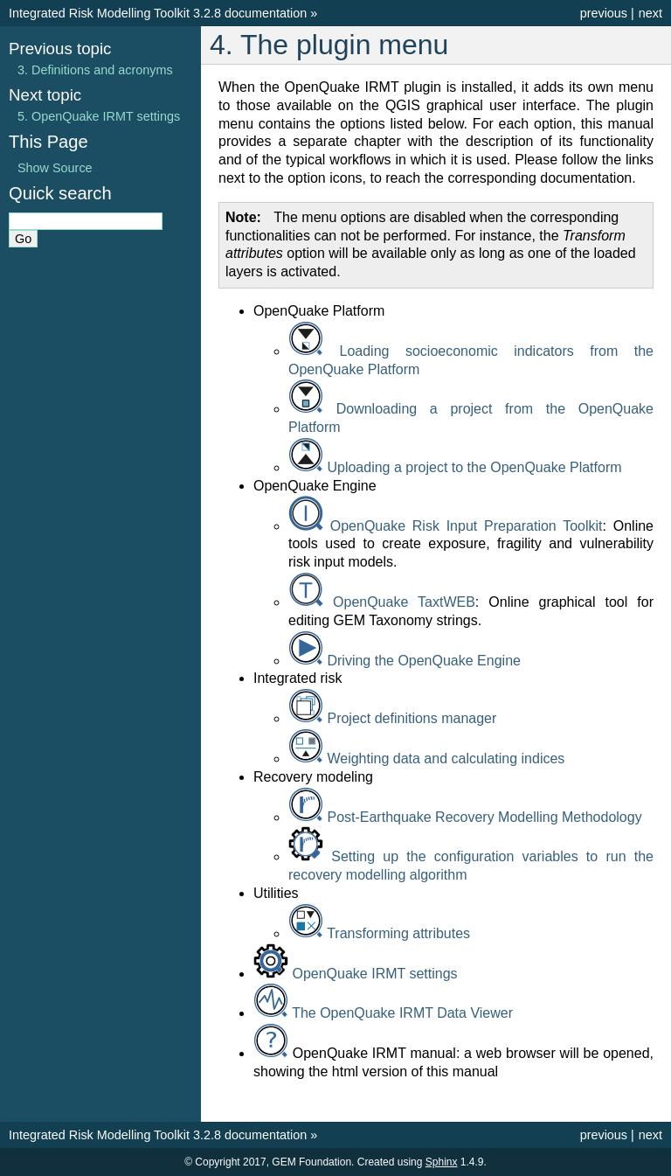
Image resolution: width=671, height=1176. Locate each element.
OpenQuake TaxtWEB (404, 602)
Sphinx (441, 1162)
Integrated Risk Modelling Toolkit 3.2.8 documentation (158, 13)
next (650, 13)
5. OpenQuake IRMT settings (98, 116)
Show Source (55, 168)
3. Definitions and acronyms (95, 70)
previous (603, 13)
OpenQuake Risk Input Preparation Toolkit (466, 525)
